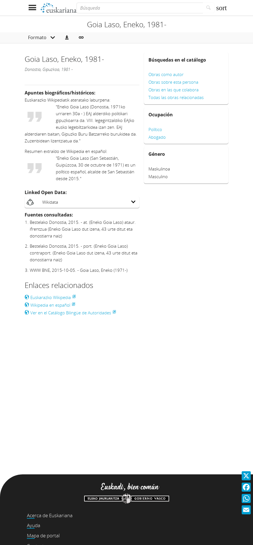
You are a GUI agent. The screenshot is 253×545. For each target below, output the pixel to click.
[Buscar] (208, 8)
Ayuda (33, 525)
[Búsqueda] (139, 8)
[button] (67, 37)
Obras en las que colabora (173, 89)
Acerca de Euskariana (50, 515)
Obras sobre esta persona (173, 82)
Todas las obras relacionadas (176, 97)
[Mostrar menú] (32, 8)
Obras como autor (166, 74)
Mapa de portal (43, 535)
